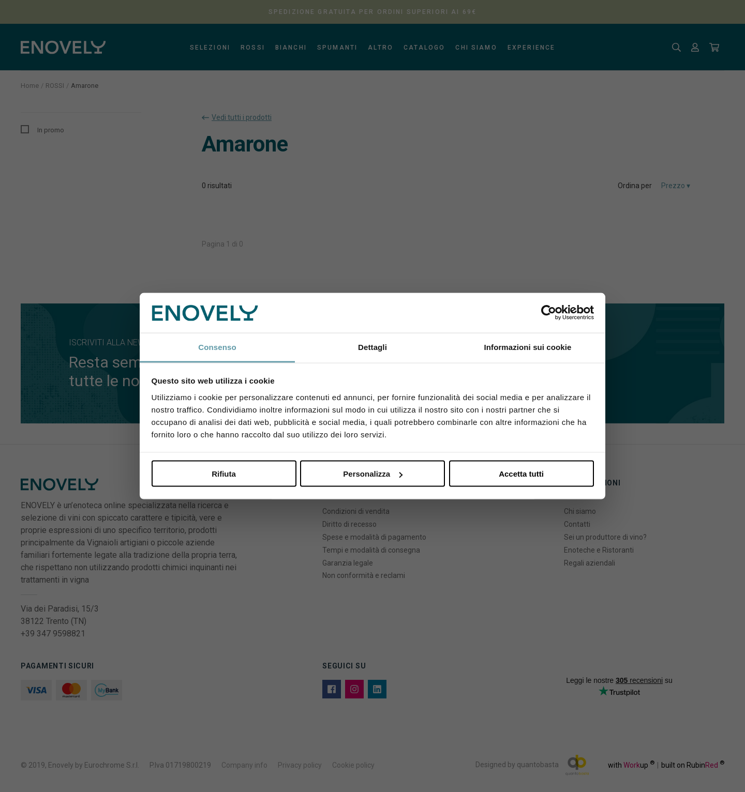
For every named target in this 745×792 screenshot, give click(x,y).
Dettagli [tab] (372, 346)
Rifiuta (224, 473)
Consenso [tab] (217, 346)
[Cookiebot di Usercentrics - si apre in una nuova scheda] (548, 313)
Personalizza (373, 473)
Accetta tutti (521, 473)
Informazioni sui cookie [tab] (528, 346)
